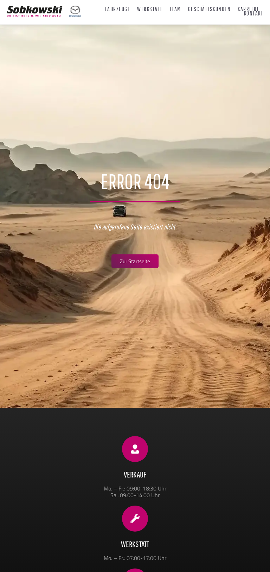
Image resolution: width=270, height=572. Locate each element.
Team (175, 9)
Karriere (248, 9)
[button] (15, 556)
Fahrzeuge (117, 9)
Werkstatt (149, 9)
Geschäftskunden (209, 9)
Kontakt (253, 13)
